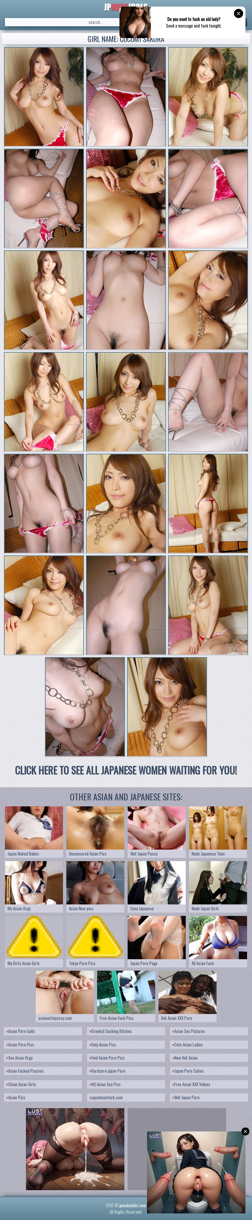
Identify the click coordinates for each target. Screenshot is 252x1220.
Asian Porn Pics (20, 1044)
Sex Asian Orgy (19, 1057)
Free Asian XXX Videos (191, 1084)
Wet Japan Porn (186, 1097)
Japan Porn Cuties (188, 1070)
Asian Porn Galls (21, 1031)
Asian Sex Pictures (189, 1031)
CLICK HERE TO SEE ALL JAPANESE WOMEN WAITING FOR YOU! (126, 770)
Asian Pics (16, 1097)
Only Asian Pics (103, 1044)
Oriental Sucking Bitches (111, 1031)
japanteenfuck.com (106, 1097)
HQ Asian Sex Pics (105, 1084)
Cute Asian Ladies (188, 1044)
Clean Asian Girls (21, 1084)
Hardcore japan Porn (107, 1070)
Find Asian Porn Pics (107, 1057)
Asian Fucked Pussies (25, 1070)
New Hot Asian (185, 1057)
